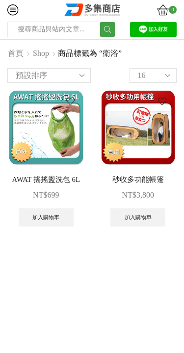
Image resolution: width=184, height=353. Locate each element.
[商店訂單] (49, 75)
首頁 (16, 53)
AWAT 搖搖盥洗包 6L (46, 179)
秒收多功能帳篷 (138, 179)
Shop (41, 53)
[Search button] (107, 29)
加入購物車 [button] (45, 217)
